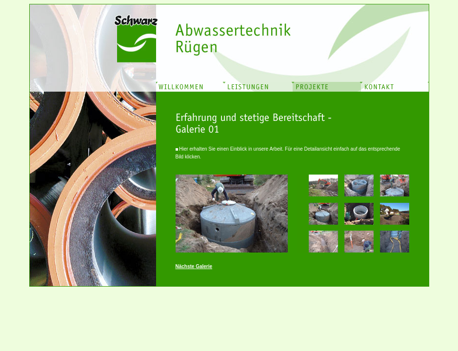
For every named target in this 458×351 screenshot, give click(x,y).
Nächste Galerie (194, 266)
